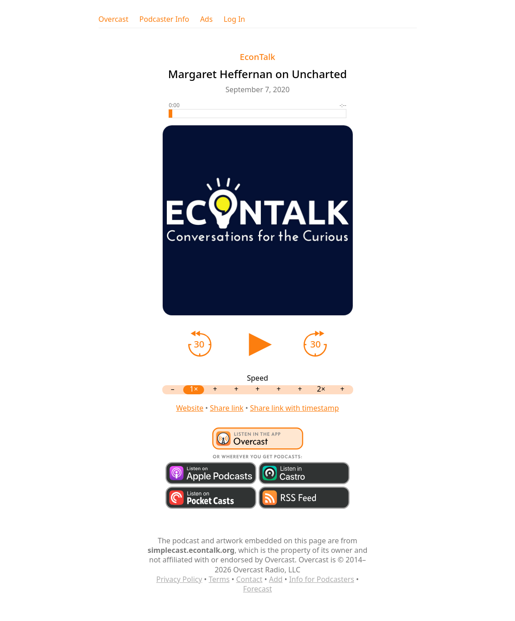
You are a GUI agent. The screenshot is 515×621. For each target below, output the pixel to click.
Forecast (257, 589)
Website (189, 408)
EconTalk (257, 56)
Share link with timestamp (294, 408)
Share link (227, 408)
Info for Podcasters (321, 579)
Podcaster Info (165, 19)
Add (276, 579)
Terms (219, 579)
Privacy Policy (179, 579)
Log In (234, 19)
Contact (249, 579)
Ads (206, 19)
